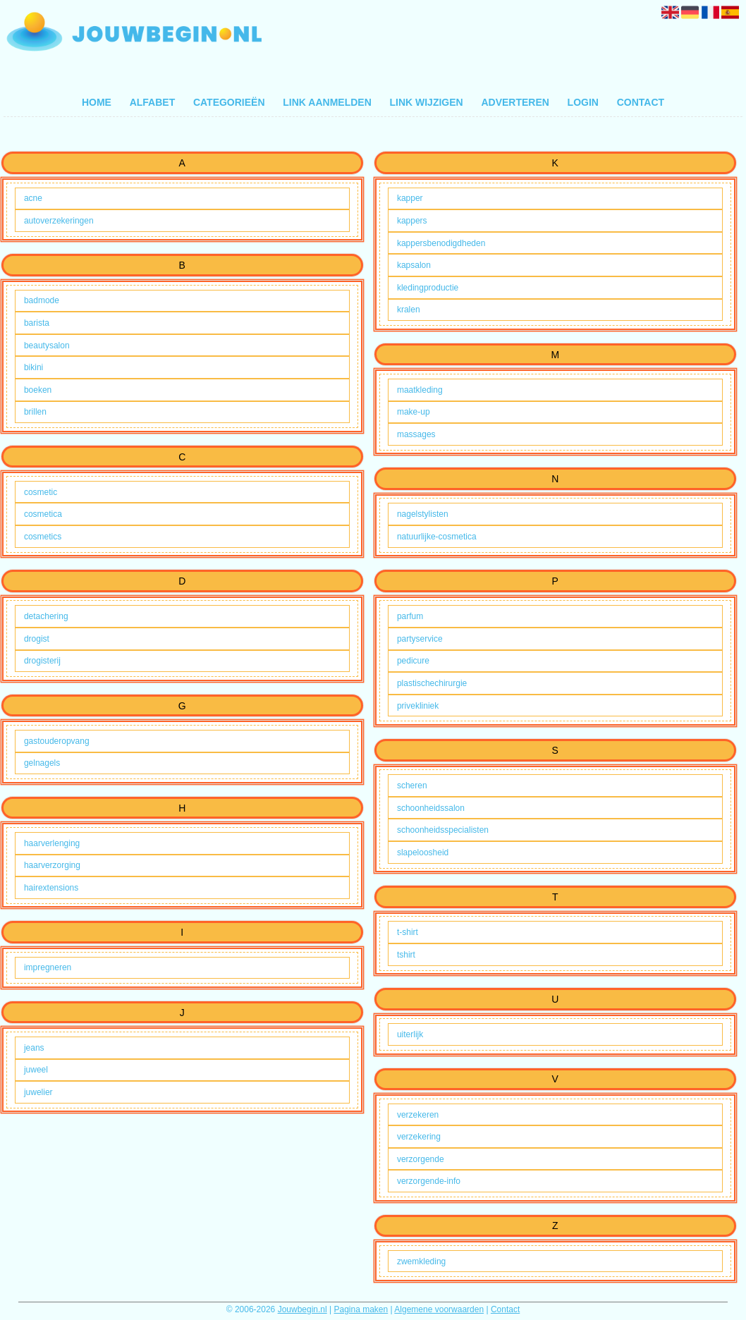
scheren (412, 785)
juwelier (38, 1092)
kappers (412, 221)
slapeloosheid (422, 852)
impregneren (47, 967)
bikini (33, 367)
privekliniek (418, 706)
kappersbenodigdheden (441, 243)
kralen (408, 309)
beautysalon (47, 345)
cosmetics (42, 537)
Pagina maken (361, 1309)
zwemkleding (421, 1261)
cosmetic (40, 492)
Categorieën (229, 102)
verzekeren (418, 1115)
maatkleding (420, 390)
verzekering (419, 1137)
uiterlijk (410, 1034)
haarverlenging (52, 843)
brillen (35, 412)
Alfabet (153, 102)
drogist (36, 639)
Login (583, 102)
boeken (37, 390)
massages (416, 434)
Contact (640, 102)
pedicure (413, 661)
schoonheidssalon (431, 808)
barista (36, 323)
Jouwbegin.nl (302, 1309)
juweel (36, 1070)
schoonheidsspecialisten (443, 830)
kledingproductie (427, 288)
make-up (413, 412)
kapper (410, 198)
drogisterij (42, 661)
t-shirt (407, 932)
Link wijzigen (426, 102)
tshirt (406, 955)
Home (96, 102)
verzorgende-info (428, 1181)
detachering (46, 616)
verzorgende (420, 1159)
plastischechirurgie (432, 683)
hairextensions (51, 888)
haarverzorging (52, 865)
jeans (34, 1048)
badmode (41, 300)
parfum (410, 616)
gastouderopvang (57, 741)
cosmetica (43, 514)
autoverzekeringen (59, 221)
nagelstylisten (422, 514)
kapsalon (414, 265)
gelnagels (42, 763)
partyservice (420, 639)
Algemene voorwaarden (439, 1309)
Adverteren (515, 102)
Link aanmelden (327, 102)
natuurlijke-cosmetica (437, 537)
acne (33, 198)
